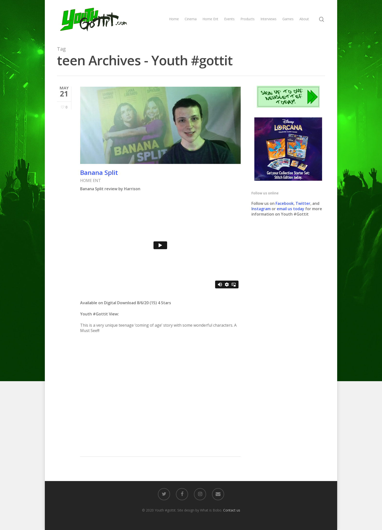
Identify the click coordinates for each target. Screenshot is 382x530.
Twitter (303, 203)
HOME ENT (90, 180)
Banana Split (99, 172)
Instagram (261, 208)
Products (247, 19)
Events (229, 19)
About (304, 19)
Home (174, 19)
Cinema (191, 19)
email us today (290, 208)
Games (288, 19)
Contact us (231, 510)
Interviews (268, 19)
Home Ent (210, 19)
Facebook (285, 203)
